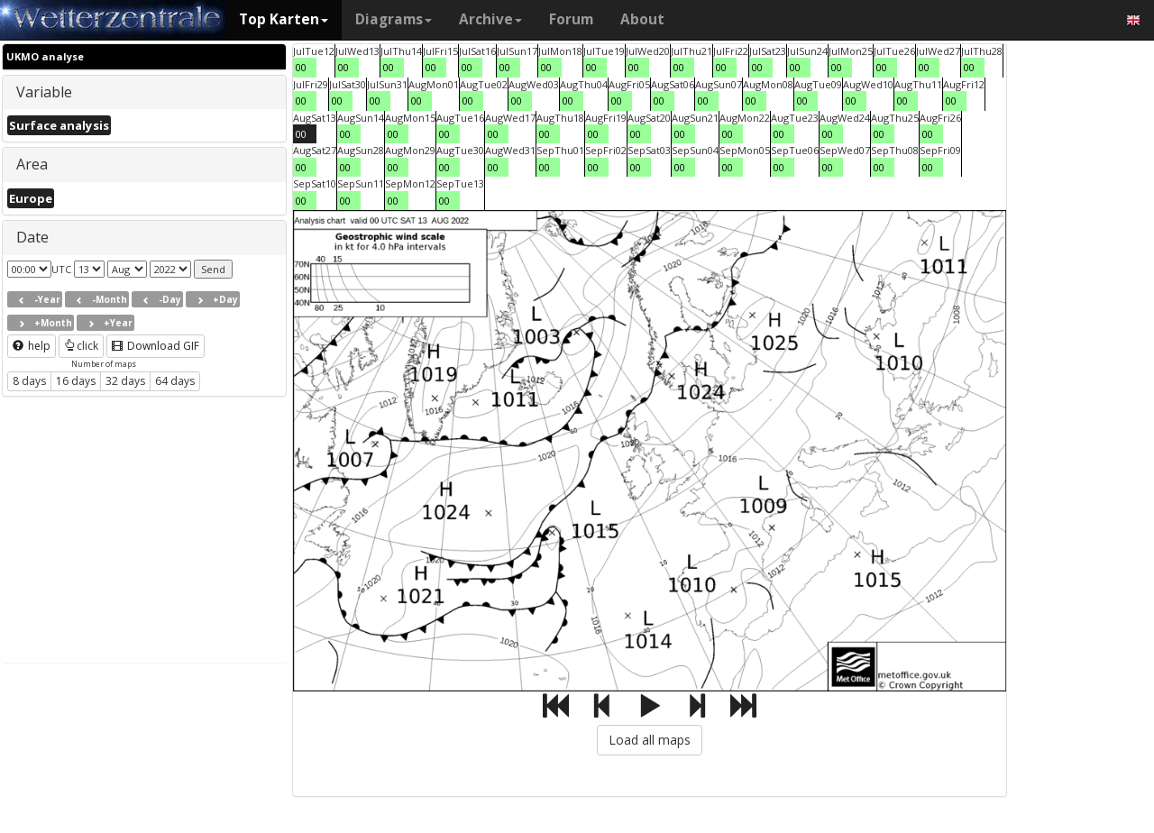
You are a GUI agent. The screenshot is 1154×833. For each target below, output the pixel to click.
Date (32, 237)
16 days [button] (76, 381)
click (81, 345)
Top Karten (283, 19)
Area (32, 164)
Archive (490, 19)
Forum (571, 19)
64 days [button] (175, 381)
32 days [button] (125, 381)
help (31, 345)
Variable (44, 92)
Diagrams (393, 19)
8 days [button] (29, 381)
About (642, 19)
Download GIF (155, 345)
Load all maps (650, 739)
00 (301, 67)
